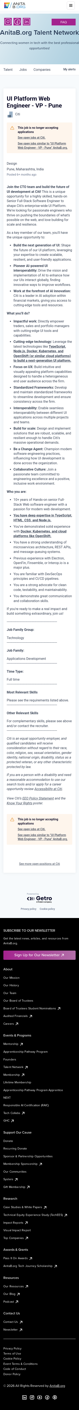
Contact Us (13, 1322)
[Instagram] (8, 21)
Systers (10, 1179)
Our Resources (16, 1286)
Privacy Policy (12, 1348)
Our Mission (11, 978)
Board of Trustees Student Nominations (32, 1008)
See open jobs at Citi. (32, 137)
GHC (9, 1120)
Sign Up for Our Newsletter (39, 955)
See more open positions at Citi (39, 863)
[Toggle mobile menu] (71, 5)
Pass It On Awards (18, 1258)
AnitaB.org (57, 1385)
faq (63, 22)
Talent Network (15, 1067)
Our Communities (15, 1171)
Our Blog (11, 1294)
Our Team (9, 993)
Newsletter (13, 1329)
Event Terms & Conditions (20, 1364)
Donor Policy (11, 1374)
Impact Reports (15, 1223)
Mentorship (13, 1044)
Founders (9, 1059)
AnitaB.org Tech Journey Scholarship (30, 1266)
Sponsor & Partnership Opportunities (28, 1156)
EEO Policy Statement (38, 798)
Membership (14, 1075)
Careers (11, 1024)
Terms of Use (12, 1353)
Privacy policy (28, 909)
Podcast (11, 1302)
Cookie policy (47, 909)
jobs (23, 70)
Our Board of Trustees (18, 1000)
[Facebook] (17, 21)
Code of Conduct (14, 1369)
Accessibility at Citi (48, 789)
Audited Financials (18, 1016)
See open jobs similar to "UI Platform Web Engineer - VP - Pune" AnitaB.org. (43, 145)
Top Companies (16, 1238)
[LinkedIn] (26, 21)
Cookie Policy (12, 1358)
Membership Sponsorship (23, 1164)
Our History (11, 985)
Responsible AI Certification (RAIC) (26, 1105)
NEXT (7, 1098)
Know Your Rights (19, 803)
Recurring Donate (15, 1148)
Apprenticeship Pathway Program (25, 1052)
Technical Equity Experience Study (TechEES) (35, 1215)
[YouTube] (39, 1397)
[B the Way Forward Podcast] (54, 1397)
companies (42, 70)
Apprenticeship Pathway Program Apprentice (33, 1090)
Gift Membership (16, 1187)
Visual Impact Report (17, 1230)
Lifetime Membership (17, 1082)
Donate (8, 1141)
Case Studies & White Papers (25, 1207)
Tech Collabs (14, 1113)
